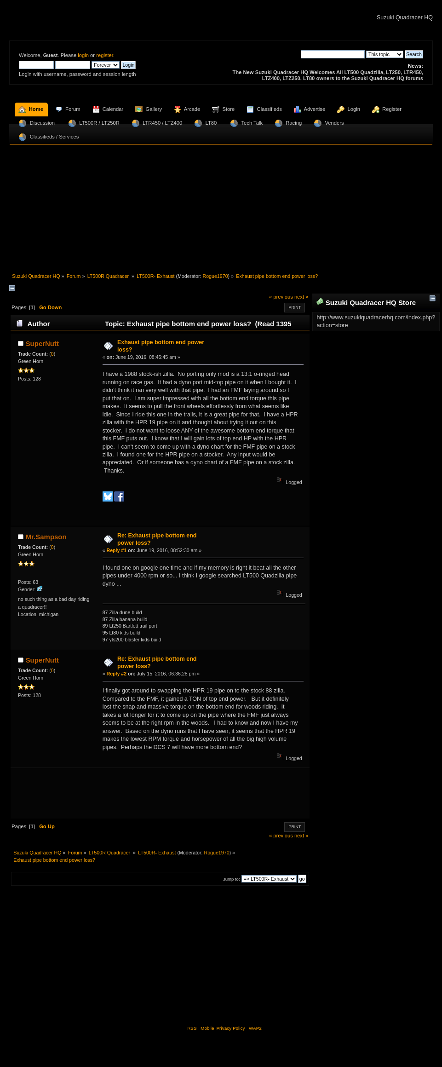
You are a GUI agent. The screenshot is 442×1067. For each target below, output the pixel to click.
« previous (281, 297)
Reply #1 (117, 550)
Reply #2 (117, 673)
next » (301, 297)
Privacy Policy (230, 1028)
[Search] (333, 54)
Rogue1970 (215, 276)
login (83, 55)
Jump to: (231, 879)
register (104, 55)
